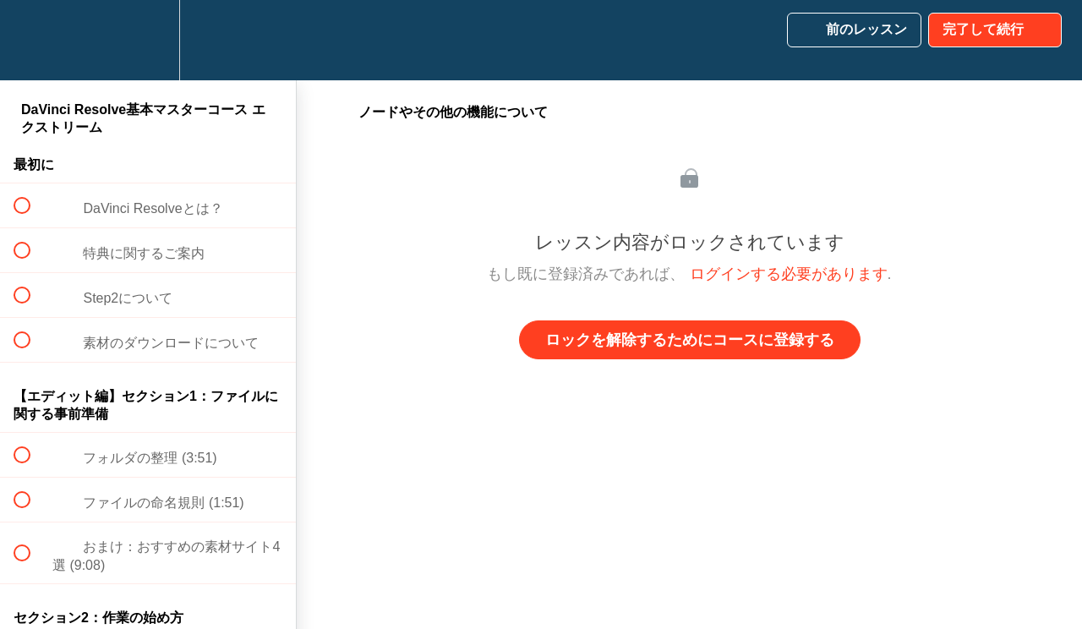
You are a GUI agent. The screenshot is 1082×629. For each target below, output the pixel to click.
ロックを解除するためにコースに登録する (689, 339)
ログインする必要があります (789, 273)
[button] (31, 40)
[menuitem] (148, 40)
